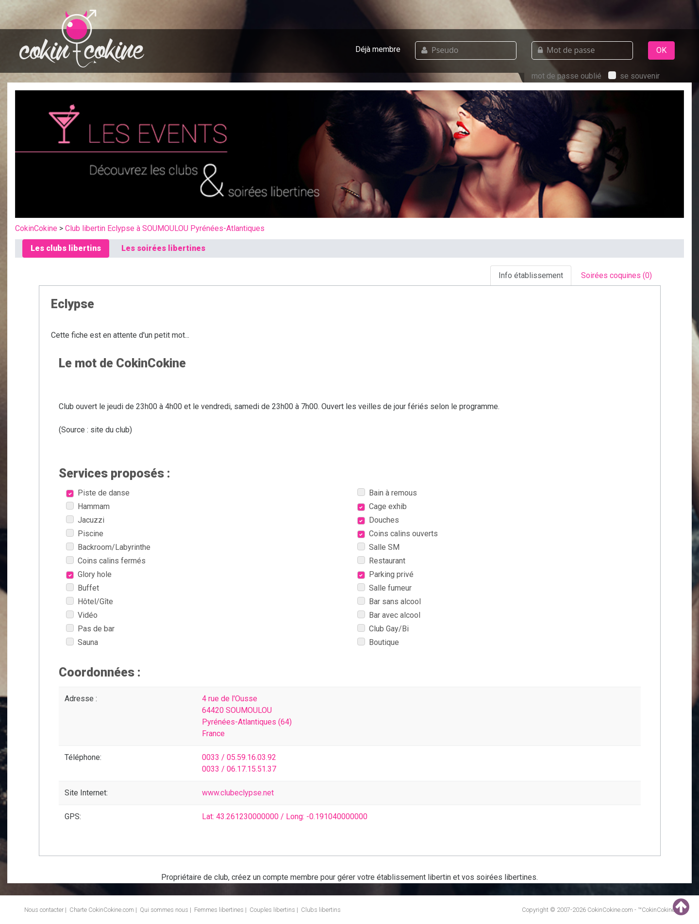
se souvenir (634, 76)
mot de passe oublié (566, 76)
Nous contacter (44, 909)
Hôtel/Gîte (89, 601)
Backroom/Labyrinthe (108, 547)
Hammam (88, 506)
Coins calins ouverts (397, 533)
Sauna (82, 642)
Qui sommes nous (164, 909)
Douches (378, 520)
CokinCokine (36, 228)
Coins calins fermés (106, 560)
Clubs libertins (321, 909)
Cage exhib (382, 506)
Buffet (82, 588)
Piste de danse (98, 492)
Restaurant (381, 560)
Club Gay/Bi (383, 628)
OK (661, 50)
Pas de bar (90, 628)
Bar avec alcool (388, 615)
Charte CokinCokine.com (101, 909)
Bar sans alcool (389, 601)
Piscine (84, 533)
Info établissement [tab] (531, 275)
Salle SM (378, 547)
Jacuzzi (85, 520)
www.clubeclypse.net (238, 792)
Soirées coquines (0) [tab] (616, 275)
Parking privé (385, 574)
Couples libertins (272, 909)
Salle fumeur (384, 588)
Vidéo (82, 615)
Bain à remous (387, 492)
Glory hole (89, 574)
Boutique (378, 642)
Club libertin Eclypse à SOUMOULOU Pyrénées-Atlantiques (165, 228)
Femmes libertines (219, 909)
